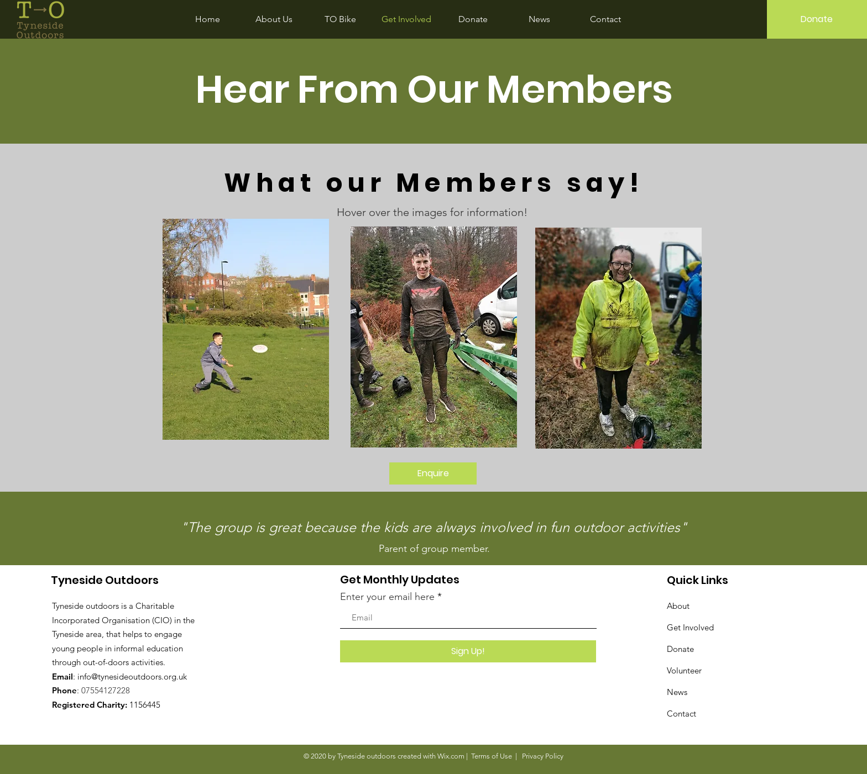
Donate (680, 649)
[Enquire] (433, 473)
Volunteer (684, 670)
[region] (247, 336)
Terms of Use (491, 756)
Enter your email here (387, 597)
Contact (681, 713)
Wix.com (450, 756)
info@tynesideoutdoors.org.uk (132, 676)
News (677, 692)
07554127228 (105, 690)
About (678, 606)
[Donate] (817, 19)
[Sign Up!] (468, 651)
